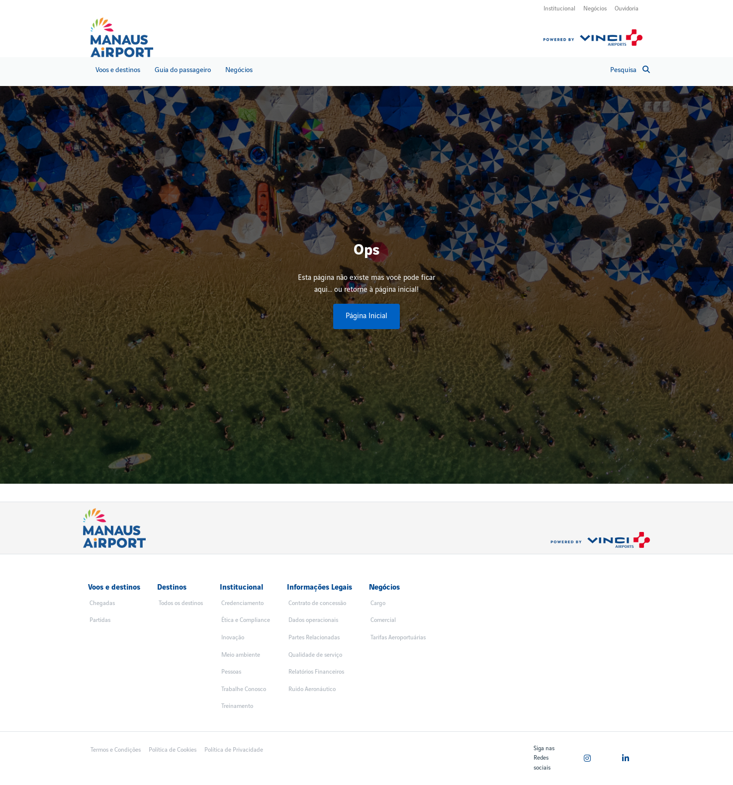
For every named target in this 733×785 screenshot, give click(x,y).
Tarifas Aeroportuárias (398, 637)
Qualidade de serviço (315, 655)
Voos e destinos (117, 70)
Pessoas (231, 672)
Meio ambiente (240, 655)
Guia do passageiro (183, 70)
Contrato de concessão (317, 603)
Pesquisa (630, 70)
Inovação (232, 637)
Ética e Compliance (245, 620)
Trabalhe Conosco (243, 689)
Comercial (383, 620)
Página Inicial (366, 316)
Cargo (377, 603)
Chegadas (102, 603)
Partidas (100, 620)
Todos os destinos (181, 603)
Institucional (559, 8)
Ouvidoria (627, 8)
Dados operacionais (313, 620)
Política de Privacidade (233, 750)
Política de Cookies (172, 750)
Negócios (595, 8)
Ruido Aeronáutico (312, 689)
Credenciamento (242, 603)
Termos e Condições (116, 750)
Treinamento (237, 706)
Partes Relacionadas (314, 637)
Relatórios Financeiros (316, 672)
